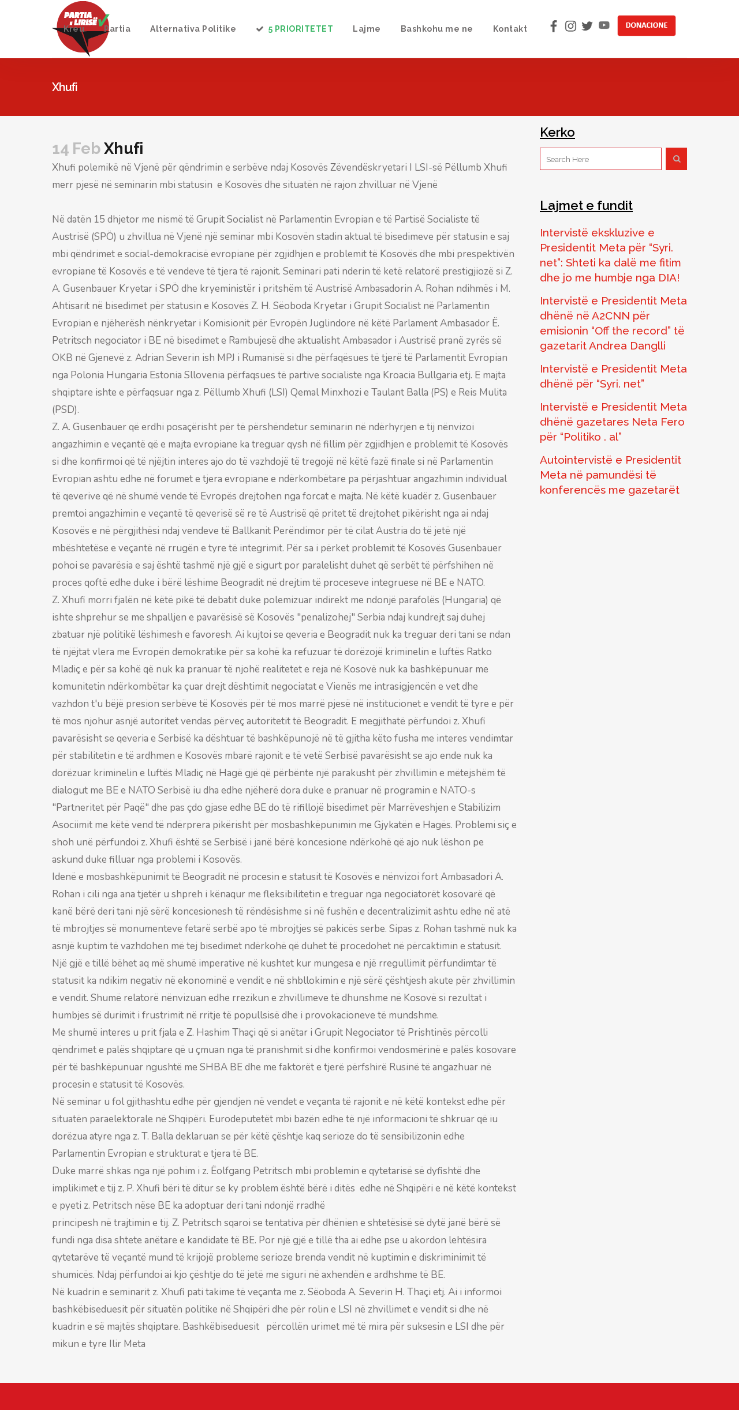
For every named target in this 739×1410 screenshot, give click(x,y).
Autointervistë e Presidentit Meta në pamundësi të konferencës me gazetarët (610, 474)
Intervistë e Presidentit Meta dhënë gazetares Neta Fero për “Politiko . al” (613, 421)
